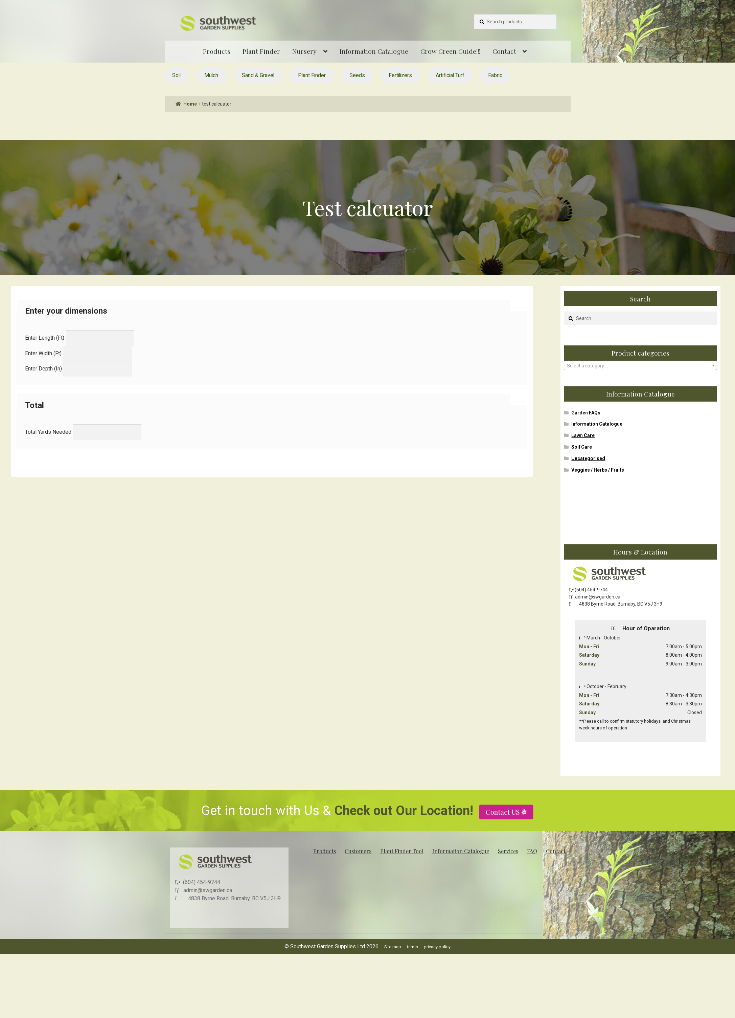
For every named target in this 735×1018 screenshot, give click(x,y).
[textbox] (640, 365)
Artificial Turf (450, 75)
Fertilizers (400, 75)
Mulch (211, 75)
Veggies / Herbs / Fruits (597, 470)
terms (412, 946)
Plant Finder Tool (401, 851)
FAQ (532, 851)
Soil (176, 75)
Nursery (304, 51)
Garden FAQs (585, 412)
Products (216, 51)
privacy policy (437, 946)
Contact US (503, 834)
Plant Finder (261, 51)
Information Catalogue (374, 51)
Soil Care (581, 447)
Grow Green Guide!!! (450, 51)
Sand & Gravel (258, 75)
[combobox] (640, 365)
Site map (392, 946)
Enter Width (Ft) (43, 353)
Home (190, 104)
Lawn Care (583, 435)
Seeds (357, 75)
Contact (504, 51)
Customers (358, 851)
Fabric (495, 75)
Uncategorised (588, 458)
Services (508, 851)
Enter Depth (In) (43, 368)
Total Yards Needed (48, 432)
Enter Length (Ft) (44, 338)
